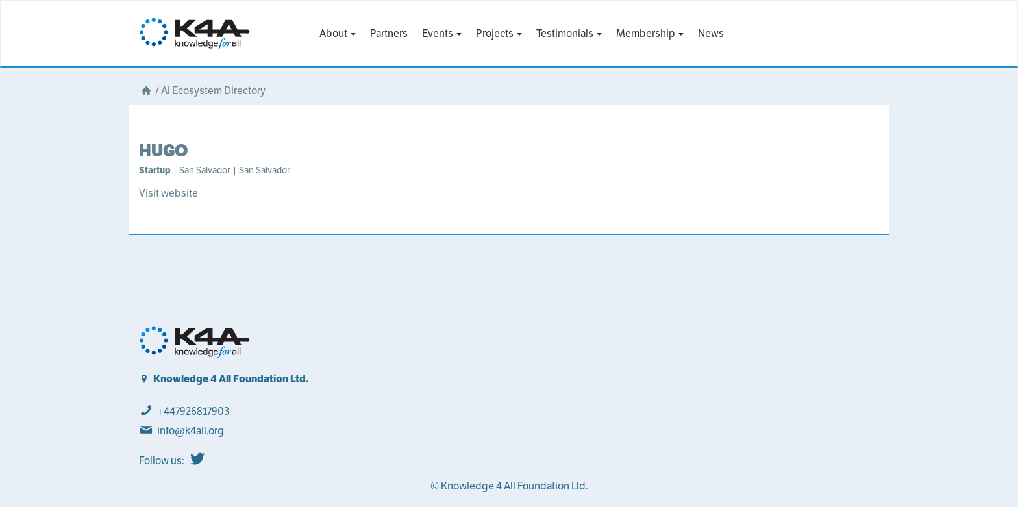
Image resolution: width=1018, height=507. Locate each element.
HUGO (163, 150)
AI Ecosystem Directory (213, 90)
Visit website (168, 193)
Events (442, 33)
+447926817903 (193, 411)
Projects (499, 33)
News (711, 33)
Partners (389, 33)
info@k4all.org (190, 431)
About (337, 33)
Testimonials (569, 33)
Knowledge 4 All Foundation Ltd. (230, 379)
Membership (650, 33)
